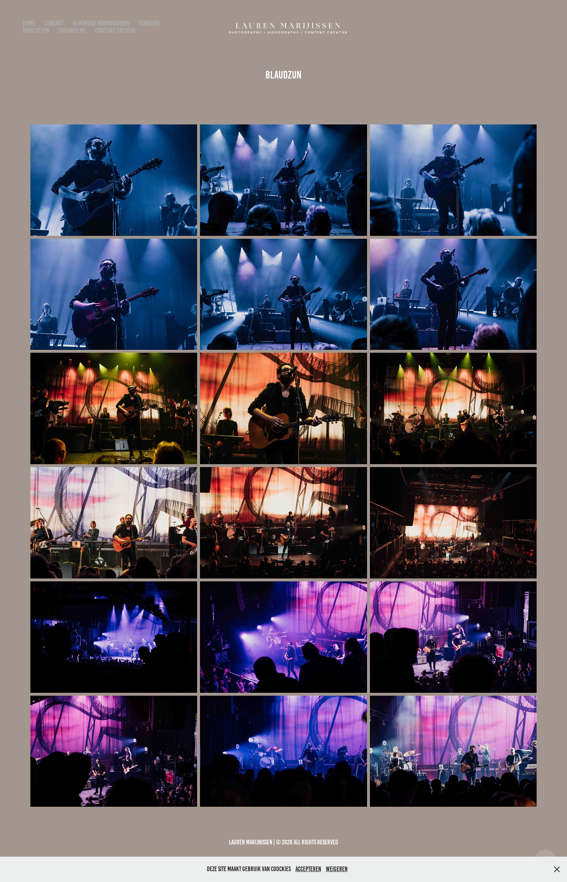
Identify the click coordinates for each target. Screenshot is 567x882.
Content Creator (115, 30)
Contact (54, 23)
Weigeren (337, 869)
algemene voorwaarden (101, 23)
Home (29, 23)
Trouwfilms (72, 30)
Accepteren (308, 869)
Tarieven (149, 23)
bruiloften (36, 30)
